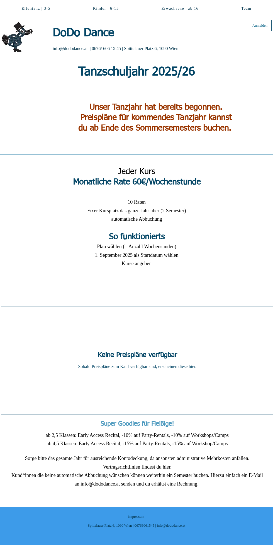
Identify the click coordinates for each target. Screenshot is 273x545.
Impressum (136, 516)
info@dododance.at (70, 48)
